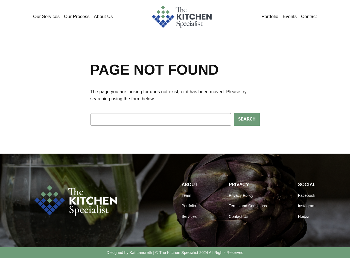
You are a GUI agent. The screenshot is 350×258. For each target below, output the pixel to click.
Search (247, 119)
